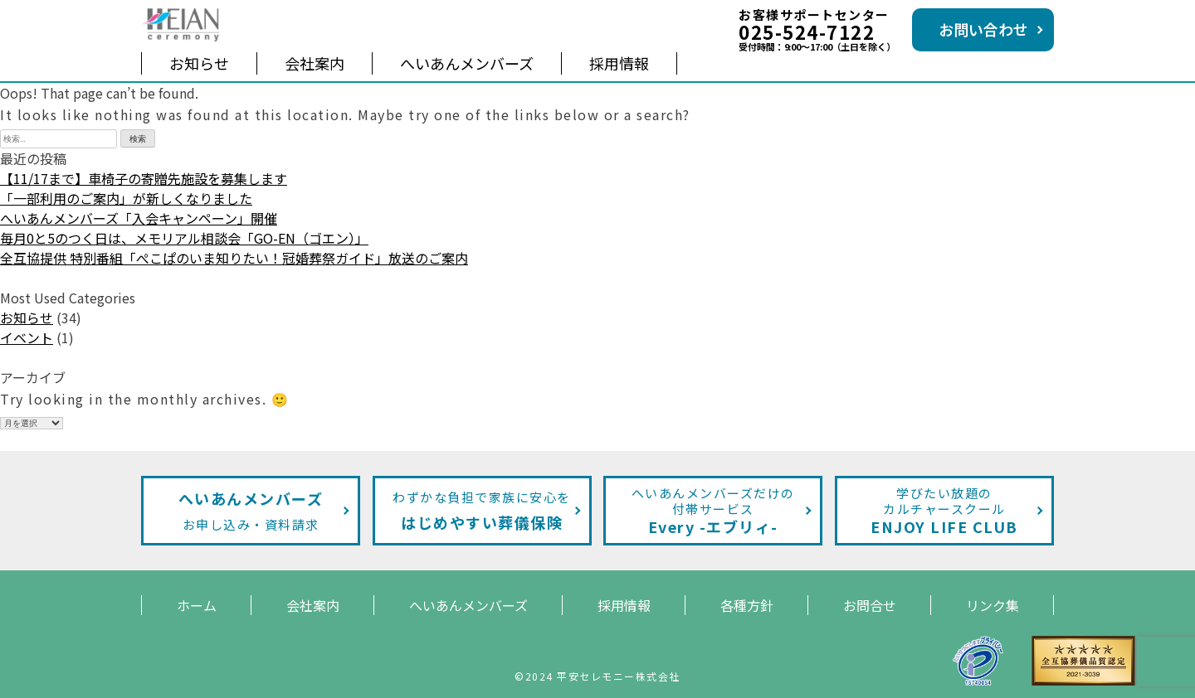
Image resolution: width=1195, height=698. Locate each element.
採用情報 (619, 63)
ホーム (197, 605)
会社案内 (314, 63)
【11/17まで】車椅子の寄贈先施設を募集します (143, 178)
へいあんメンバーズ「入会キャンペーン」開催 (138, 218)
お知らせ (199, 63)
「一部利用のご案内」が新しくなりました (126, 198)
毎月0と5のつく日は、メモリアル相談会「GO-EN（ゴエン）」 (184, 238)
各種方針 (746, 605)
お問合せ (869, 605)
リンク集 (992, 605)
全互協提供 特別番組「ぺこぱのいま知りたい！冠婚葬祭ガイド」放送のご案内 (234, 258)
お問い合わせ (983, 29)
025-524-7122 (807, 31)
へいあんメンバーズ (467, 63)
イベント (26, 337)
